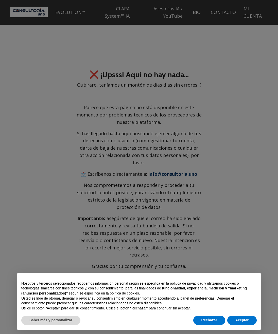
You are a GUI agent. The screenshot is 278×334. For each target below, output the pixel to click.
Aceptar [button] (242, 320)
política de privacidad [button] (186, 283)
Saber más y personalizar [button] (50, 320)
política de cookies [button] (124, 293)
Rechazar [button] (209, 320)
